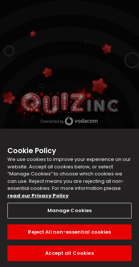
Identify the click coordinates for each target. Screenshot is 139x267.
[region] (69, 198)
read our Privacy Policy (38, 195)
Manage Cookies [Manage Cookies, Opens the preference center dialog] (69, 210)
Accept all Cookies (69, 253)
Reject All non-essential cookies (69, 231)
